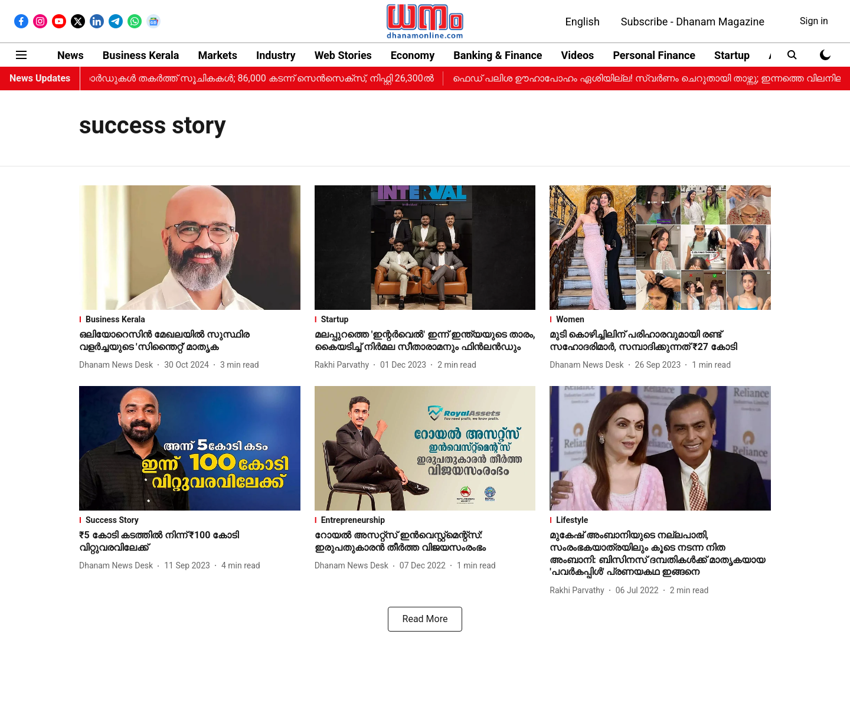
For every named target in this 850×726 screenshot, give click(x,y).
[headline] (189, 341)
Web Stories (343, 55)
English (582, 21)
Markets (217, 55)
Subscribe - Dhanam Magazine (692, 21)
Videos (577, 55)
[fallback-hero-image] (189, 247)
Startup (732, 55)
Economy (412, 55)
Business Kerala (141, 55)
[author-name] (118, 365)
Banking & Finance (497, 55)
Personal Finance (654, 55)
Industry (276, 55)
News (70, 55)
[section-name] (189, 319)
